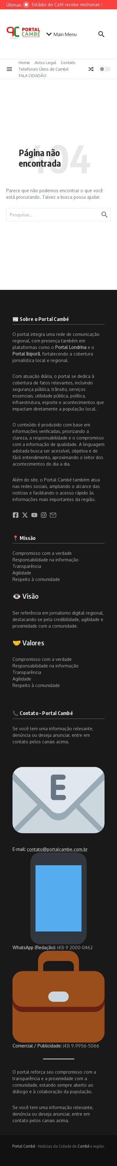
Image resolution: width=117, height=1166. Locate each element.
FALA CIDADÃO (32, 75)
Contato (68, 62)
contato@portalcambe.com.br (57, 849)
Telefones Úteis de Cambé (44, 69)
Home (24, 62)
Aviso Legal (45, 62)
